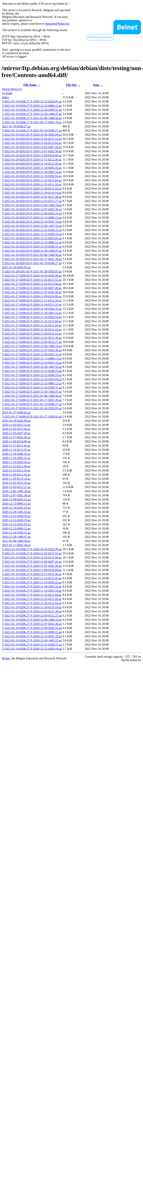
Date (96, 84)
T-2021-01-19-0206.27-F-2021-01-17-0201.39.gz (32, 122)
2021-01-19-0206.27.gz (16, 126)
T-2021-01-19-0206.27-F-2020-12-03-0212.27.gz (32, 615)
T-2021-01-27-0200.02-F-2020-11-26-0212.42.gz (32, 329)
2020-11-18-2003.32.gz (16, 458)
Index (5, 97)
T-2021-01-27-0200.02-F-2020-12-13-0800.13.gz (32, 358)
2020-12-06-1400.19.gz (16, 491)
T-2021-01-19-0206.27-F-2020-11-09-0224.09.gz (32, 570)
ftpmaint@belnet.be (57, 23)
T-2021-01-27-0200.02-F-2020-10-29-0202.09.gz (32, 275)
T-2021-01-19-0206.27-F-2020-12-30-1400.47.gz (32, 114)
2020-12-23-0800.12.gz (16, 528)
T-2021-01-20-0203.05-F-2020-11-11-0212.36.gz (32, 159)
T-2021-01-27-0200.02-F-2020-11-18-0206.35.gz (32, 308)
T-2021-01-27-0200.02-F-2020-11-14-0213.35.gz (32, 304)
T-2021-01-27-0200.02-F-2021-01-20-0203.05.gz (32, 408)
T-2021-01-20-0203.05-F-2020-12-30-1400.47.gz (32, 250)
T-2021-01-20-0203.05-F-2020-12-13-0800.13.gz (32, 217)
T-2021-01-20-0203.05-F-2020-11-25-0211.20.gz (32, 184)
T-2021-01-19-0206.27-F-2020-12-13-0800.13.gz (32, 632)
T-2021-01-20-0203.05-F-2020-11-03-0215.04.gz (32, 143)
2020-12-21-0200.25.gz (16, 516)
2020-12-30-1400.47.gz (16, 536)
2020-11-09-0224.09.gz (16, 441)
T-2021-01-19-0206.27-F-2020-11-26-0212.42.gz (32, 603)
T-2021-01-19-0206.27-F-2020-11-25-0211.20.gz (32, 599)
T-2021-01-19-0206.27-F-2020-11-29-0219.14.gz (32, 607)
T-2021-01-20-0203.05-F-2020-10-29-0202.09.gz (32, 134)
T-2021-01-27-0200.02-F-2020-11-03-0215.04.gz (32, 283)
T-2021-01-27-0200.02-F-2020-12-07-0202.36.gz (32, 350)
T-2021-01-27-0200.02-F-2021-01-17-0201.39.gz (32, 400)
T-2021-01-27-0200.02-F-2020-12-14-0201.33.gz (32, 362)
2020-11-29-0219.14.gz (16, 478)
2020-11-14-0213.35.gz (16, 449)
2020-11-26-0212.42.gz (16, 474)
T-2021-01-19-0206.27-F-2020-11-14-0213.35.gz (32, 578)
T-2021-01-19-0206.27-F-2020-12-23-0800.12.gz (32, 105)
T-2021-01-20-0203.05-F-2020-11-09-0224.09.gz (32, 155)
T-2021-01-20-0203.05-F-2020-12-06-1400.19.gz (32, 205)
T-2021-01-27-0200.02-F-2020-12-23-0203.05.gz (32, 379)
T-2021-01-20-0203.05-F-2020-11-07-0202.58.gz (32, 151)
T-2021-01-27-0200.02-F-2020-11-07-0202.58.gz (32, 292)
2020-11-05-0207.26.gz (16, 433)
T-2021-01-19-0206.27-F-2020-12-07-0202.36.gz (32, 623)
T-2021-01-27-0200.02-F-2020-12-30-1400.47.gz (32, 391)
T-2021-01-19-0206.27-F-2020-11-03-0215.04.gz (32, 557)
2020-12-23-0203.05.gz (16, 524)
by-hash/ (7, 93)
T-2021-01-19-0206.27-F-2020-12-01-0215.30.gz (32, 611)
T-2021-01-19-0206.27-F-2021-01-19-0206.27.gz (32, 130)
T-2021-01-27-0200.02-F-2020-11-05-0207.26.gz (32, 288)
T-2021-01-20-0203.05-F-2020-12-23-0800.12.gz (32, 242)
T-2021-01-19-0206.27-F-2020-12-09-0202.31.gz (32, 628)
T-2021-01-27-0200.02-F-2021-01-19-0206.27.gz (32, 404)
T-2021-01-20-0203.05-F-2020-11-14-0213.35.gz (32, 163)
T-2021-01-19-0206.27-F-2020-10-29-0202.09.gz (32, 549)
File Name (30, 84)
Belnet (6, 658)
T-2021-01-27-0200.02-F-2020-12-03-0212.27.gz (32, 342)
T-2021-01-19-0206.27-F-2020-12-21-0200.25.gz (32, 644)
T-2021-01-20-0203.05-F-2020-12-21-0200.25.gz (32, 230)
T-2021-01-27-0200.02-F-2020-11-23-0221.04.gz (32, 321)
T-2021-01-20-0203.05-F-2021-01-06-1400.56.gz (32, 254)
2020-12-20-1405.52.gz (16, 511)
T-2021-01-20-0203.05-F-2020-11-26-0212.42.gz (32, 188)
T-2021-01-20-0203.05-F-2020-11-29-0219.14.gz (32, 192)
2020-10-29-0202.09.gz (16, 420)
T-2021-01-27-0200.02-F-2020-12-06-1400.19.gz (32, 346)
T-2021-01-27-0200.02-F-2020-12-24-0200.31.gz (32, 387)
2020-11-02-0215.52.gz (16, 424)
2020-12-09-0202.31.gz (16, 499)
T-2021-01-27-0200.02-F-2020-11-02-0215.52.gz (32, 279)
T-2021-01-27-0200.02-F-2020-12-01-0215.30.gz (32, 337)
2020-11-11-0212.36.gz (16, 445)
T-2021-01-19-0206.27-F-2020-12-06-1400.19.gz (32, 619)
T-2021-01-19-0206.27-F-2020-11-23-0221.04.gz (32, 594)
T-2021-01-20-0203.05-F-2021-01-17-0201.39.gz (32, 259)
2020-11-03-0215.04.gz (16, 429)
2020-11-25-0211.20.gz (16, 470)
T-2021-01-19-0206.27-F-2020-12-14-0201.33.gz (32, 636)
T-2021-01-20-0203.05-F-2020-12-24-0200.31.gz (32, 246)
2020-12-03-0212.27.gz (16, 487)
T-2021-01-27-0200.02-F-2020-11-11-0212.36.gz (32, 300)
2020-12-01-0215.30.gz (16, 482)
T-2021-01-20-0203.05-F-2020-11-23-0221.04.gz (32, 180)
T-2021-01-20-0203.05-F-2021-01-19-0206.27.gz (32, 263)
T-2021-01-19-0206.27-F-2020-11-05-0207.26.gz (32, 561)
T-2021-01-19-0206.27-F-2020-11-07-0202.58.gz (32, 565)
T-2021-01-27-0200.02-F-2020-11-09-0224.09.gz (32, 296)
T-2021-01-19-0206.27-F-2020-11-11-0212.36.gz (32, 574)
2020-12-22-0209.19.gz (16, 520)
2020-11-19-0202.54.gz (16, 462)
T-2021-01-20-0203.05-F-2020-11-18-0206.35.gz (32, 167)
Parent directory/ (12, 89)
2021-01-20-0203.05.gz (16, 267)
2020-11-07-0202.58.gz (16, 437)
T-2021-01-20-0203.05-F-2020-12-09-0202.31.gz (32, 213)
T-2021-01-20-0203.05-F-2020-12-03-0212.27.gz (32, 201)
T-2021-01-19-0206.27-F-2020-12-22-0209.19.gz (32, 648)
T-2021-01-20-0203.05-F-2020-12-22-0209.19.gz (32, 234)
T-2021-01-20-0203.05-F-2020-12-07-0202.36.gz (32, 209)
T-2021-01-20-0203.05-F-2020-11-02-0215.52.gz (32, 138)
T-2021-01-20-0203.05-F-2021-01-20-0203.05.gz (32, 271)
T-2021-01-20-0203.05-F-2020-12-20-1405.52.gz (32, 225)
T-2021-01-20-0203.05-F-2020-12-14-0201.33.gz (32, 221)
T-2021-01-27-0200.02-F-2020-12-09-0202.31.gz (32, 354)
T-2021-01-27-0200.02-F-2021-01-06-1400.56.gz (32, 395)
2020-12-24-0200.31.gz (16, 532)
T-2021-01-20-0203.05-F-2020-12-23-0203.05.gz (32, 238)
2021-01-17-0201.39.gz (16, 545)
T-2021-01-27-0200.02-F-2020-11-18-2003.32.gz (32, 313)
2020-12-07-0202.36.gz (16, 495)
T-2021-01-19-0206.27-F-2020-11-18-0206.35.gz (32, 582)
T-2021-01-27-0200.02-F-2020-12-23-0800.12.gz (32, 383)
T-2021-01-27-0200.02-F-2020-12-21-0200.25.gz (32, 371)
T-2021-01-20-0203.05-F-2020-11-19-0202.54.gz (32, 176)
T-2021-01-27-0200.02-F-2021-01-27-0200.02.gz (32, 416)
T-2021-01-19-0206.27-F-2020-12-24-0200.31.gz (32, 109)
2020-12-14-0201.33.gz (16, 507)
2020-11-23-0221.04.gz (16, 466)
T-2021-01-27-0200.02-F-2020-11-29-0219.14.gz (32, 333)
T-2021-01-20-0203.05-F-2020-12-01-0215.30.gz (32, 196)
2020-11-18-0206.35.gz (16, 453)
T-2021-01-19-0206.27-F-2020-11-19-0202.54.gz (32, 590)
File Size (71, 84)
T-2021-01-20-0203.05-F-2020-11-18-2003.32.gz (32, 172)
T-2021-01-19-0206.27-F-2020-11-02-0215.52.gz (32, 553)
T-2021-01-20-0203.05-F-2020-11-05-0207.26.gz (32, 147)
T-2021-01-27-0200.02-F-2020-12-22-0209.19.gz (32, 375)
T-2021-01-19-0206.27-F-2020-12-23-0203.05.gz (32, 101)
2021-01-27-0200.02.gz (16, 412)
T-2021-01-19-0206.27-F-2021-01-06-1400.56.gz (32, 118)
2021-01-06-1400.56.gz (16, 541)
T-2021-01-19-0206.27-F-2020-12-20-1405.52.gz (32, 640)
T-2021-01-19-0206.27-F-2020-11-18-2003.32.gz (32, 586)
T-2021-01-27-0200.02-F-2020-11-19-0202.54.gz (32, 317)
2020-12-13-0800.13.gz (16, 503)
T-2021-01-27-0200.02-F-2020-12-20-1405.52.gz (32, 366)
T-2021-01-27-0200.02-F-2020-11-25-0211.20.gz (32, 325)
